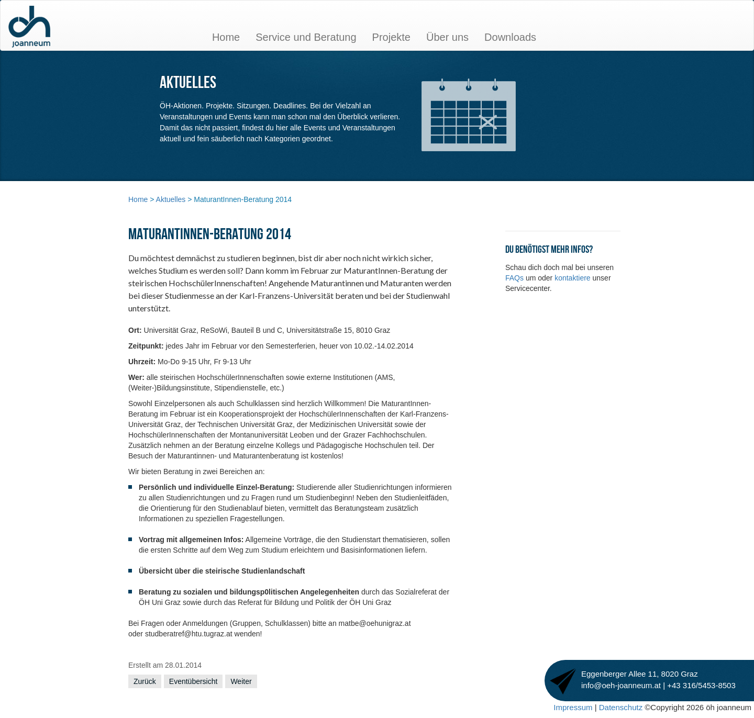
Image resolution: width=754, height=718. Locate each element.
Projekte (391, 37)
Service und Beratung (306, 37)
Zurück (145, 681)
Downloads (510, 37)
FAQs (515, 278)
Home (226, 37)
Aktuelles (171, 199)
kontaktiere (573, 278)
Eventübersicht (193, 681)
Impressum (572, 707)
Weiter (240, 681)
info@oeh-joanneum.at (622, 685)
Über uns (447, 37)
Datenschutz (622, 707)
